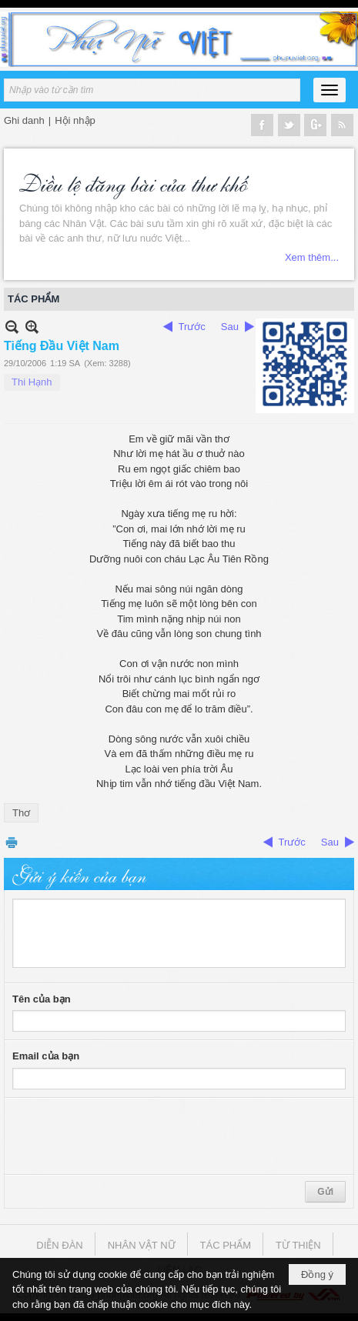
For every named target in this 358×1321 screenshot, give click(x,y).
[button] (329, 90)
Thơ (21, 813)
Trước (192, 326)
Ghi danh (24, 120)
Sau (230, 326)
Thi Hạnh (32, 382)
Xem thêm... (312, 257)
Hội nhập (75, 120)
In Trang (11, 842)
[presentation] (129, 1136)
